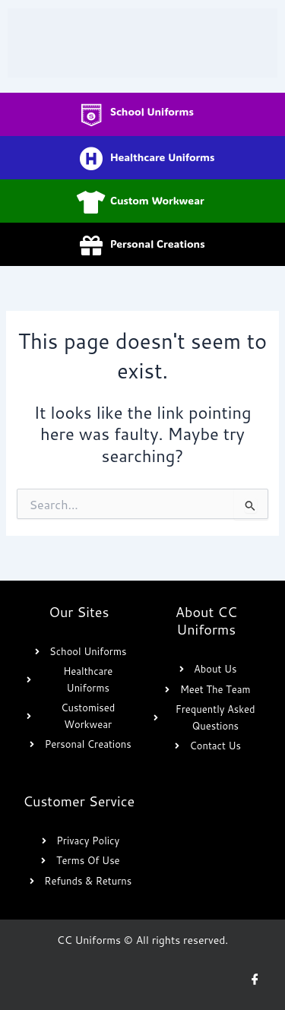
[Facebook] (254, 979)
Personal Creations (157, 243)
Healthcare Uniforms (162, 157)
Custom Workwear (157, 200)
